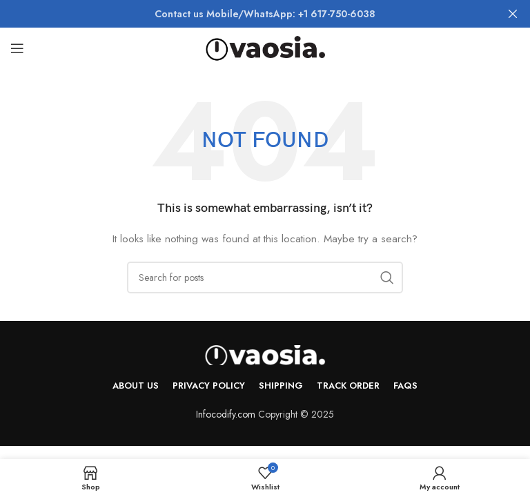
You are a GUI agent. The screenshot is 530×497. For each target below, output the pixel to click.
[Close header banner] (512, 14)
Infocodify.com (225, 414)
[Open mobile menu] (17, 48)
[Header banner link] (244, 14)
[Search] (265, 277)
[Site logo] (265, 47)
